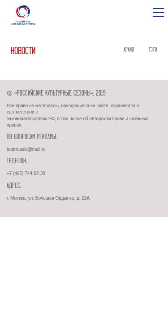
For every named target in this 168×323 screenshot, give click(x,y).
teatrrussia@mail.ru (26, 149)
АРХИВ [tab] (129, 49)
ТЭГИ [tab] (153, 49)
